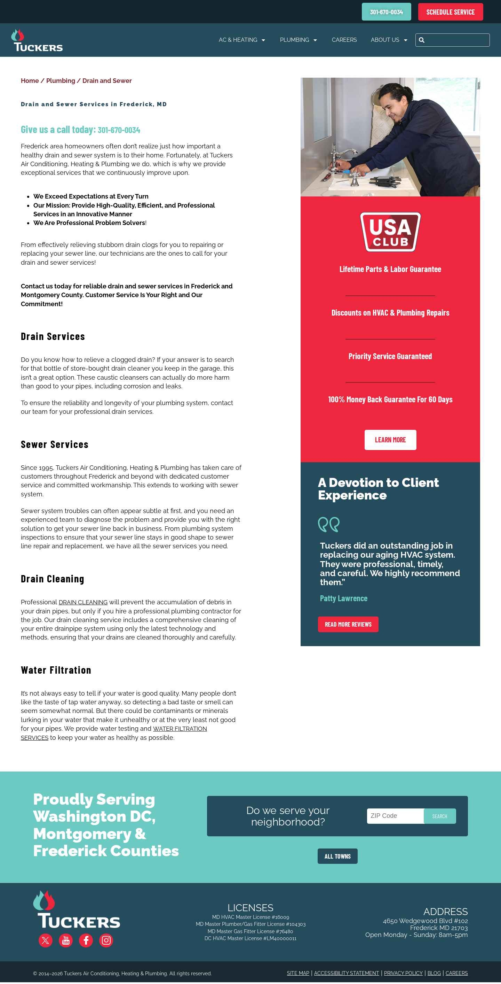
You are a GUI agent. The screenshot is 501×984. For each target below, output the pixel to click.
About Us (389, 40)
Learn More (390, 439)
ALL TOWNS (338, 854)
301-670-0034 (118, 129)
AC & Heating (242, 40)
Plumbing (299, 40)
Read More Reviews (348, 623)
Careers (344, 40)
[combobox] (452, 40)
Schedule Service (451, 12)
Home (30, 80)
